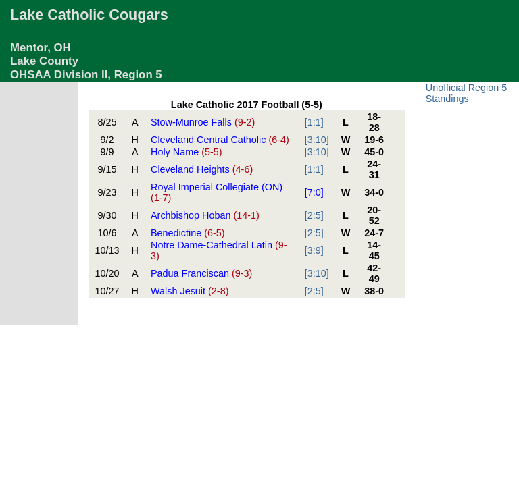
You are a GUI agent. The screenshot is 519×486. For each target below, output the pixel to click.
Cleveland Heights (202, 169)
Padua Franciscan (201, 273)
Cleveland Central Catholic (220, 139)
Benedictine (188, 232)
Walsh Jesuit (189, 291)
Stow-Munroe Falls (203, 122)
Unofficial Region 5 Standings (467, 93)
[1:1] (314, 122)
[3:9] (314, 250)
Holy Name (186, 151)
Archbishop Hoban (205, 215)
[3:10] (317, 139)
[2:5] (314, 215)
